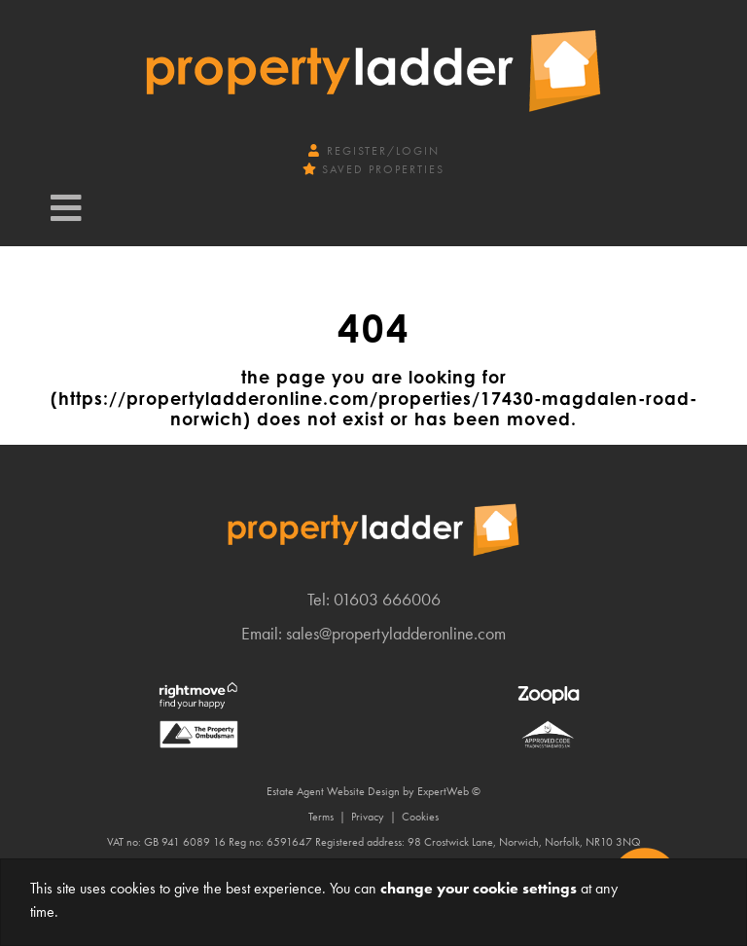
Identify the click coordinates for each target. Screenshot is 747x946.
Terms (321, 816)
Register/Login (374, 151)
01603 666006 (387, 599)
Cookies (420, 816)
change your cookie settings (478, 888)
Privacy (367, 816)
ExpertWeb (443, 791)
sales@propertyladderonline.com (396, 633)
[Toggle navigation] (66, 208)
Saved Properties (373, 169)
